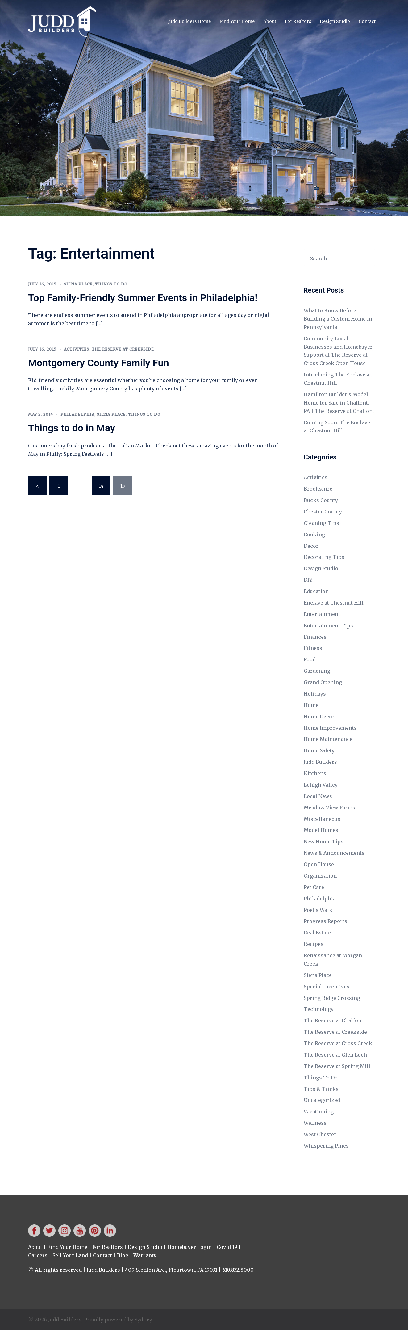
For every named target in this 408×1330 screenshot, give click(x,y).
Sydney (143, 1319)
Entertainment (322, 614)
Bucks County (321, 500)
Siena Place (78, 284)
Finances (315, 637)
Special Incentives (326, 986)
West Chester (320, 1134)
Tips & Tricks (321, 1089)
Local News (318, 796)
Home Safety (319, 750)
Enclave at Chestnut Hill (334, 603)
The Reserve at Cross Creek (338, 1043)
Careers (38, 1255)
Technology (319, 1009)
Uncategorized (322, 1100)
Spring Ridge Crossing (332, 998)
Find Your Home (237, 21)
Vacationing (319, 1111)
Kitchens (315, 773)
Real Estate (317, 932)
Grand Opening (323, 682)
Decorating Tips (324, 557)
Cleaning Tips (321, 523)
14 (101, 486)
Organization (320, 876)
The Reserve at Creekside (123, 349)
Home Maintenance (328, 739)
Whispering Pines (326, 1146)
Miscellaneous (322, 819)
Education (316, 591)
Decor (311, 546)
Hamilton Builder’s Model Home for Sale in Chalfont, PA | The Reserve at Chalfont (339, 402)
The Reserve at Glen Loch (335, 1055)
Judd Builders (320, 762)
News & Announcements (334, 853)
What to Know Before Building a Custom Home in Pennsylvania (338, 318)
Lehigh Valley (321, 785)
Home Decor (319, 716)
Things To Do (111, 284)
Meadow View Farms (329, 807)
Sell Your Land (70, 1255)
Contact (367, 21)
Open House (319, 864)
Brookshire (318, 489)
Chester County (323, 512)
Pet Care (314, 887)
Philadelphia (77, 414)
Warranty (144, 1255)
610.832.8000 (238, 1270)
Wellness (315, 1123)
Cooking (314, 534)
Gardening (317, 671)
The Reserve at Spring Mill (337, 1066)
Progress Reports (325, 921)
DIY (308, 580)
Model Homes (321, 830)
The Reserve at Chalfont (333, 1020)
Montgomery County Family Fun (98, 363)
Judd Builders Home (189, 21)
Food (310, 659)
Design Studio (335, 21)
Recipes (313, 944)
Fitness (313, 648)
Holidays (315, 694)
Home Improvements (330, 728)
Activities (76, 349)
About (269, 21)
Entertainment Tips (328, 625)
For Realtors (298, 21)
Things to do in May (71, 428)
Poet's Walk (318, 910)
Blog (122, 1255)
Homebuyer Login (189, 1247)
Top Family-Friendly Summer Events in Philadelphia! (142, 298)
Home (311, 705)
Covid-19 (227, 1247)
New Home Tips (323, 841)
